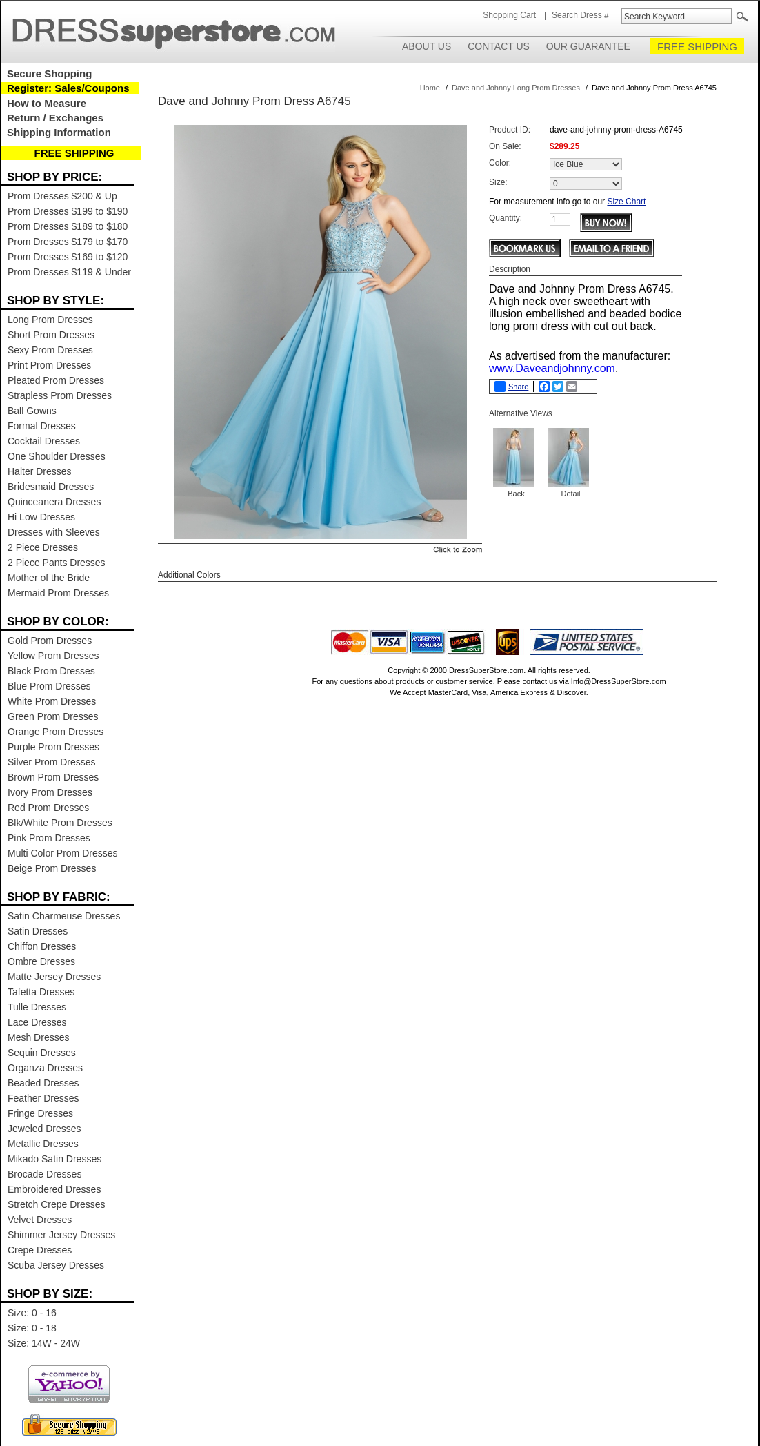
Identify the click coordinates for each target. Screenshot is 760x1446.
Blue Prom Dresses (49, 686)
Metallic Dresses (43, 1143)
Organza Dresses (45, 1067)
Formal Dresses (42, 425)
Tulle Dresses (37, 1007)
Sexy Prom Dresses (50, 349)
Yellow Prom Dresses (53, 655)
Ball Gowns (32, 410)
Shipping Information (59, 132)
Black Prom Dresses (51, 670)
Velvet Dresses (40, 1219)
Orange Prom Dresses (55, 731)
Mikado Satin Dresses (54, 1158)
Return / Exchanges (55, 118)
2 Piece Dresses (43, 547)
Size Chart (626, 201)
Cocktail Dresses (44, 441)
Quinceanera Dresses (54, 501)
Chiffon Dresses (42, 946)
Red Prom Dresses (48, 807)
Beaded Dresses (43, 1082)
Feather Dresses (43, 1098)
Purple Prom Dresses (53, 746)
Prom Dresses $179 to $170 (68, 241)
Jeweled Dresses (44, 1128)
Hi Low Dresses (41, 516)
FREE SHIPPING (697, 46)
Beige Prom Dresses (52, 868)
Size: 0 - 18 (32, 1327)
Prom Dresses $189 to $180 (68, 226)
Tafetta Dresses (41, 991)
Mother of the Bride (49, 577)
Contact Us (499, 46)
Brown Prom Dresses (53, 777)
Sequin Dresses (42, 1052)
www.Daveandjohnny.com (552, 368)
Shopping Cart (509, 15)
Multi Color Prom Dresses (62, 853)
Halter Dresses (40, 471)
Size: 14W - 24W (44, 1343)
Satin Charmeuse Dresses (64, 915)
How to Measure (46, 103)
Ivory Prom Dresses (50, 792)
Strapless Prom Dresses (60, 395)
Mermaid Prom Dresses (58, 592)
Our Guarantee (588, 46)
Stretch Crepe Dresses (57, 1204)
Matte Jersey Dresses (54, 976)
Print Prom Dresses (49, 365)
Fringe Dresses (40, 1113)
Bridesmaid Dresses (51, 486)
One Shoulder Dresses (57, 456)
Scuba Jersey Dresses (56, 1265)
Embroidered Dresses (54, 1189)
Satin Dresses (38, 931)
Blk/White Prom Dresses (60, 822)
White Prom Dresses (52, 701)
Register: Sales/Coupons (68, 88)
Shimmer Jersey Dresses (61, 1234)
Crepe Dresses (40, 1250)
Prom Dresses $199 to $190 (68, 211)
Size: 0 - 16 (32, 1312)
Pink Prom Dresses (49, 837)
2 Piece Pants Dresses (57, 562)
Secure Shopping (49, 73)
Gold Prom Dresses (50, 640)
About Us (426, 46)
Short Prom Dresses (51, 334)
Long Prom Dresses (50, 319)
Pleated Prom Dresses (56, 380)
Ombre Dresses (41, 961)
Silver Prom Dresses (52, 762)
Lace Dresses (37, 1022)
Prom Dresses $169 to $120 (68, 256)
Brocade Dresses (44, 1174)
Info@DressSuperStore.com (618, 681)
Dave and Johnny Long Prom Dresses (516, 88)
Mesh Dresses (38, 1037)
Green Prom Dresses (53, 716)
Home (430, 88)
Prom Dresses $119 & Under (69, 271)
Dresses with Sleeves (54, 532)
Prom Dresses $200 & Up (62, 196)
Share (511, 386)
